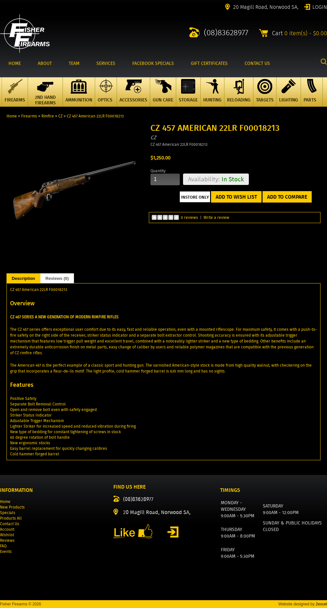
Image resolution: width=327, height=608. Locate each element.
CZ (60, 116)
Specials (7, 512)
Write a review (216, 217)
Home (12, 116)
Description (23, 278)
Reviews (7, 540)
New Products (12, 507)
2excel (321, 604)
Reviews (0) (57, 278)
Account (7, 529)
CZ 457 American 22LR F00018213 (95, 116)
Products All (11, 518)
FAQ (3, 546)
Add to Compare (287, 197)
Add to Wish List (236, 197)
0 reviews (189, 217)
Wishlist (7, 535)
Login (319, 6)
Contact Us (9, 523)
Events (6, 551)
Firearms (29, 116)
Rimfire (47, 116)
